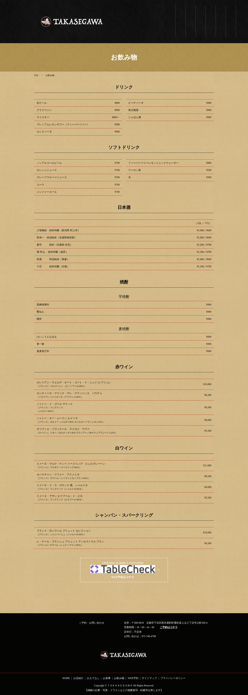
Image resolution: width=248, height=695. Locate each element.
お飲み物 (220, 13)
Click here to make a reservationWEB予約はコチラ (122, 570)
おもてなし (200, 17)
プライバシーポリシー (173, 678)
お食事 (210, 11)
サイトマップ (149, 678)
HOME (66, 678)
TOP (36, 75)
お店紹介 (190, 11)
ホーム (180, 13)
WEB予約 (230, 14)
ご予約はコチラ (169, 627)
